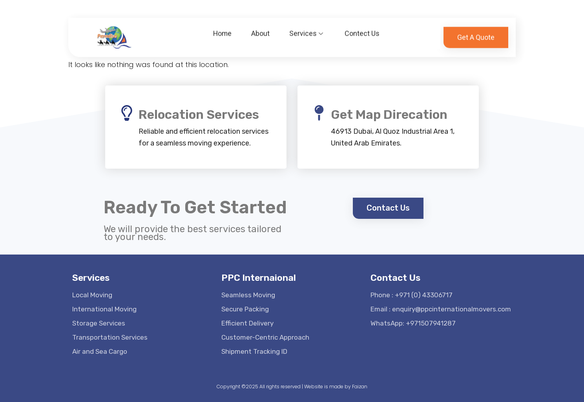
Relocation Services (199, 114)
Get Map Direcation (389, 114)
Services (307, 30)
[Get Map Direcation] (319, 113)
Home (222, 30)
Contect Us (362, 30)
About (261, 30)
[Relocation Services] (127, 113)
